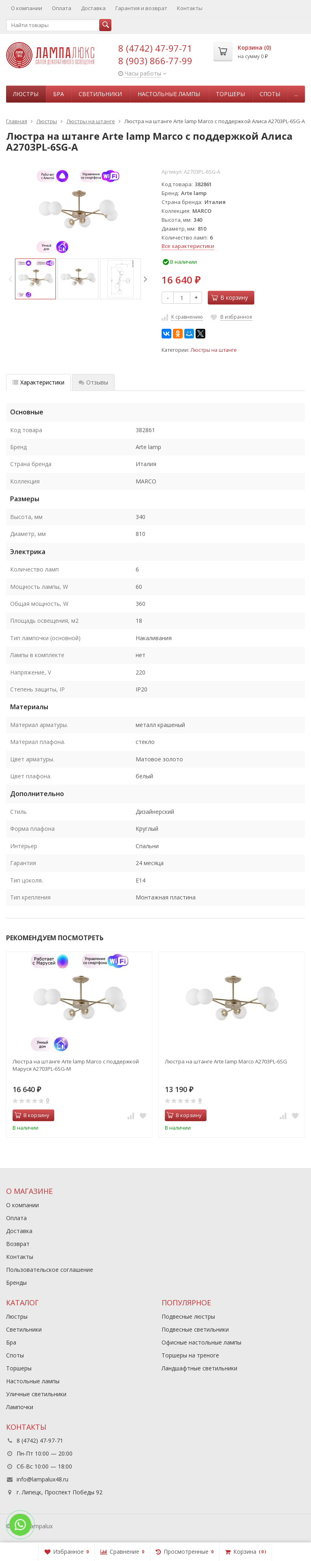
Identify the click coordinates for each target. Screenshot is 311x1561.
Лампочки (19, 1407)
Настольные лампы (169, 94)
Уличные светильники (36, 1394)
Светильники (100, 94)
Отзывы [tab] (93, 382)
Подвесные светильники (195, 1329)
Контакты (189, 8)
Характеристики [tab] (38, 382)
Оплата (61, 8)
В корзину (229, 297)
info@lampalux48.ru (42, 1479)
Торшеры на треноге (190, 1355)
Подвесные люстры (188, 1316)
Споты (270, 94)
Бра (58, 94)
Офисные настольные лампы (201, 1342)
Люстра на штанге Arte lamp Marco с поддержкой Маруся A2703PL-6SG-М (76, 1065)
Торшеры (230, 94)
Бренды (16, 1282)
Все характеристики (188, 246)
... (296, 94)
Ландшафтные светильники (199, 1368)
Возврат (18, 1244)
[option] (35, 278)
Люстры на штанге (213, 350)
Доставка (93, 8)
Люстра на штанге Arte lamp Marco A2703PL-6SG (226, 1061)
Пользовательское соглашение (49, 1269)
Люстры (25, 94)
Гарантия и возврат (141, 8)
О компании (26, 8)
